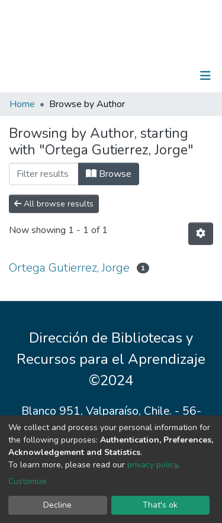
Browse (108, 173)
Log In (168, 75)
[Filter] (44, 174)
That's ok (160, 505)
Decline (57, 505)
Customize (27, 481)
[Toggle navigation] (205, 76)
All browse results (54, 203)
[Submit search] (144, 76)
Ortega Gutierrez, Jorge (69, 268)
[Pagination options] (200, 233)
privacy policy (152, 464)
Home (22, 104)
